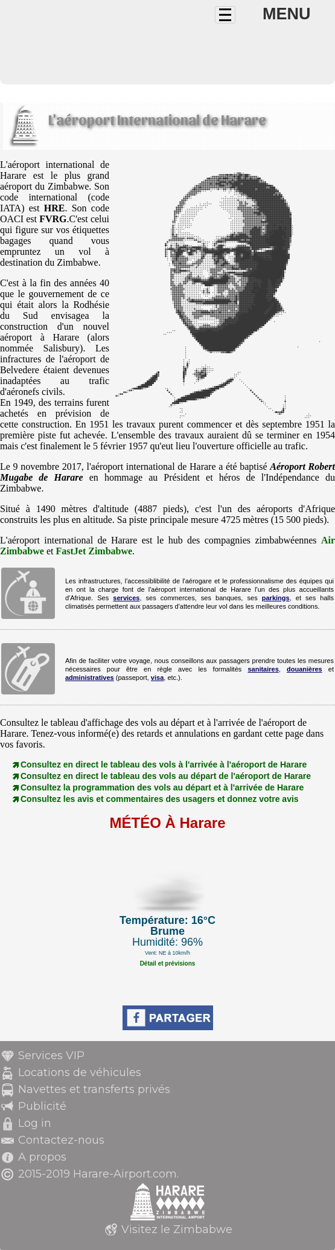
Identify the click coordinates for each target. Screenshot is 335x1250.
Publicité (42, 1106)
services (126, 597)
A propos (42, 1157)
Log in (34, 1123)
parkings (276, 597)
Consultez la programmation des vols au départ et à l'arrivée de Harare (162, 787)
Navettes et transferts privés (94, 1089)
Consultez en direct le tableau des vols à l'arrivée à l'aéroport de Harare (164, 764)
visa (157, 677)
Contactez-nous (61, 1140)
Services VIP (51, 1055)
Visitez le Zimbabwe (176, 1229)
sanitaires (262, 669)
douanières (304, 669)
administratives (89, 677)
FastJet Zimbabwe (94, 551)
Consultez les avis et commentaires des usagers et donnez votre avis (160, 799)
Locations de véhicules (79, 1072)
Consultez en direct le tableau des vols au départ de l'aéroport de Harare (166, 776)
